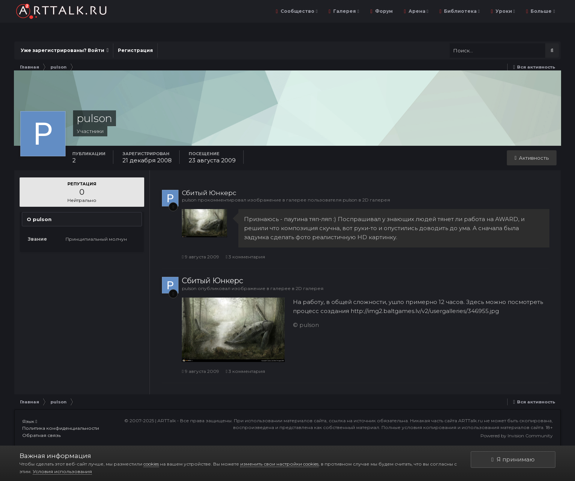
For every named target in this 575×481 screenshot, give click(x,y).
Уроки (504, 11)
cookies (151, 464)
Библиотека (461, 11)
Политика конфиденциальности (60, 428)
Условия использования (62, 471)
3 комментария (245, 257)
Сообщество (298, 11)
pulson (189, 200)
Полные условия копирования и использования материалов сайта (462, 427)
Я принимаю (512, 459)
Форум (383, 11)
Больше (542, 11)
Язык (29, 421)
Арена (417, 11)
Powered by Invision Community (516, 435)
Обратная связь (41, 435)
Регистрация (135, 50)
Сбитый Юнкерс (209, 193)
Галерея (345, 11)
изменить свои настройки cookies (279, 464)
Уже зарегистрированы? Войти (64, 50)
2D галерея (376, 200)
